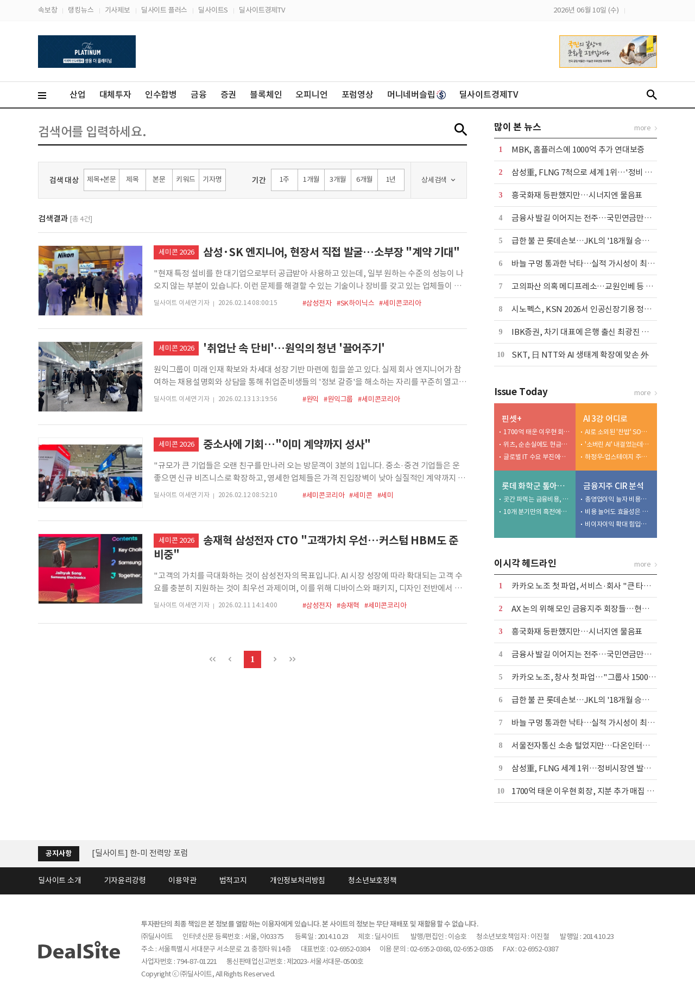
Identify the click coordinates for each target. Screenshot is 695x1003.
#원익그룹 (338, 399)
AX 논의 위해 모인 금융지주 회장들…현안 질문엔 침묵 (600, 609)
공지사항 (58, 853)
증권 (228, 94)
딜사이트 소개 (59, 880)
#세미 (385, 495)
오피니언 (311, 94)
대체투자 (115, 94)
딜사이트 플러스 (164, 10)
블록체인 (266, 94)
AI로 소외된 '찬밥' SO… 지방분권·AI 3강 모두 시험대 (618, 431)
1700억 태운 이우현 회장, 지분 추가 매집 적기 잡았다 (537, 431)
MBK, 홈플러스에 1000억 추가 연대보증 (578, 149)
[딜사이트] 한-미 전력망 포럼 (140, 853)
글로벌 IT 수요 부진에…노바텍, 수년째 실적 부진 (537, 456)
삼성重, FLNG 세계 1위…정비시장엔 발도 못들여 (593, 768)
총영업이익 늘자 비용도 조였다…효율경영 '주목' (618, 499)
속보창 (47, 10)
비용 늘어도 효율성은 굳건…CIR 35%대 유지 (618, 511)
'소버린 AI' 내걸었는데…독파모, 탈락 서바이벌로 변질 (618, 444)
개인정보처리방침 (297, 880)
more (642, 127)
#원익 (310, 399)
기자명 (212, 179)
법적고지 (233, 880)
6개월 (364, 179)
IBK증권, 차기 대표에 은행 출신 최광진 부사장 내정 (595, 332)
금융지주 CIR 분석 (613, 486)
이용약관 (182, 880)
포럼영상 (358, 94)
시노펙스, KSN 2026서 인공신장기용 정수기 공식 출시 (601, 309)
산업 (78, 94)
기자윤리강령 (125, 880)
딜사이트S (213, 10)
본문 (159, 179)
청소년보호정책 (372, 880)
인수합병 (161, 94)
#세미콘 (360, 495)
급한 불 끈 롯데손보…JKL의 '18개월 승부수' (585, 241)
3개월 (338, 179)
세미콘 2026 (176, 252)
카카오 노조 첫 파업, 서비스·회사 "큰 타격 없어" (591, 586)
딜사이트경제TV (262, 10)
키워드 (185, 179)
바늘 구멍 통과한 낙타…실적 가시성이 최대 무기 (591, 263)
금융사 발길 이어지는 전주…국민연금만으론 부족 (593, 218)
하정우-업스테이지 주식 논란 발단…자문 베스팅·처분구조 (618, 456)
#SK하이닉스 (356, 303)
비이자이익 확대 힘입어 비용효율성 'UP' (618, 524)
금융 (199, 94)
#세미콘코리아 (400, 303)
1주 (285, 179)
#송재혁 (348, 605)
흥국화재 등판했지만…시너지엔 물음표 (576, 195)
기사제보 (117, 10)
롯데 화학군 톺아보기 (536, 486)
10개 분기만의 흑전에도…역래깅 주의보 (537, 511)
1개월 (311, 179)
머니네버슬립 (416, 94)
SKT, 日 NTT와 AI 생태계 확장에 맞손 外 (580, 355)
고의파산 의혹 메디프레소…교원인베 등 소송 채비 (594, 286)
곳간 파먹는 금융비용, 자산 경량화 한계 (537, 499)
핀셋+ (511, 419)
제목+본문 (101, 179)
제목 (132, 179)
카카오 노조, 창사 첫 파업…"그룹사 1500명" (585, 677)
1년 (391, 179)
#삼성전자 (317, 303)
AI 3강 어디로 (605, 419)
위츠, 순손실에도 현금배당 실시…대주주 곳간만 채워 (537, 444)
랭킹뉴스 (80, 10)
